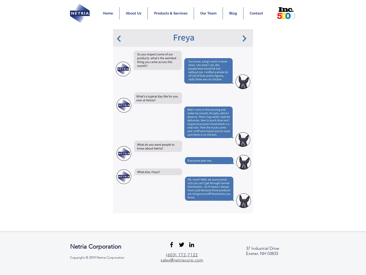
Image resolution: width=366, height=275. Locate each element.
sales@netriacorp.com (182, 260)
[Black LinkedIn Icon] (191, 244)
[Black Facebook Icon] (171, 244)
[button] (134, 13)
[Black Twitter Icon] (181, 244)
